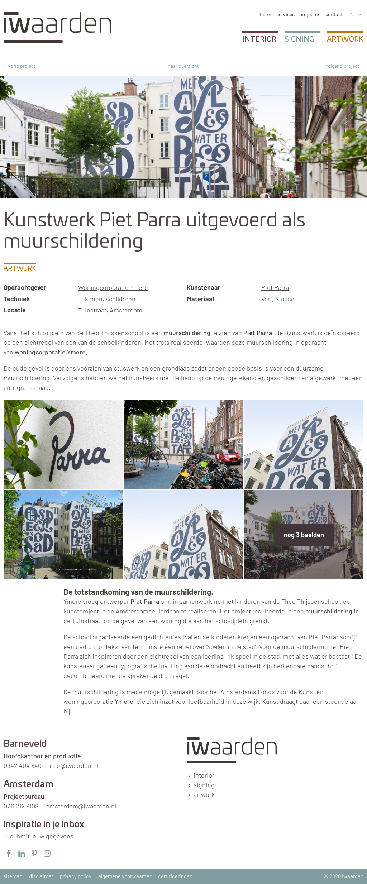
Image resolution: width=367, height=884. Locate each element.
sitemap (13, 876)
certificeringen (175, 876)
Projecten (309, 14)
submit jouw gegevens (41, 836)
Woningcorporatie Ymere (113, 287)
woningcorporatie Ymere (50, 352)
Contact (334, 14)
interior (204, 775)
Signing (299, 39)
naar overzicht (183, 66)
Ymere (124, 701)
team (265, 14)
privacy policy (75, 876)
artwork (204, 794)
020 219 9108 (21, 806)
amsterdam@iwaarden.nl (81, 806)
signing (204, 785)
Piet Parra (275, 287)
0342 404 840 (23, 765)
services (285, 14)
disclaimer (41, 876)
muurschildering (186, 332)
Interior (259, 39)
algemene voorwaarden (125, 876)
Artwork (345, 39)
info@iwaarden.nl (73, 765)
